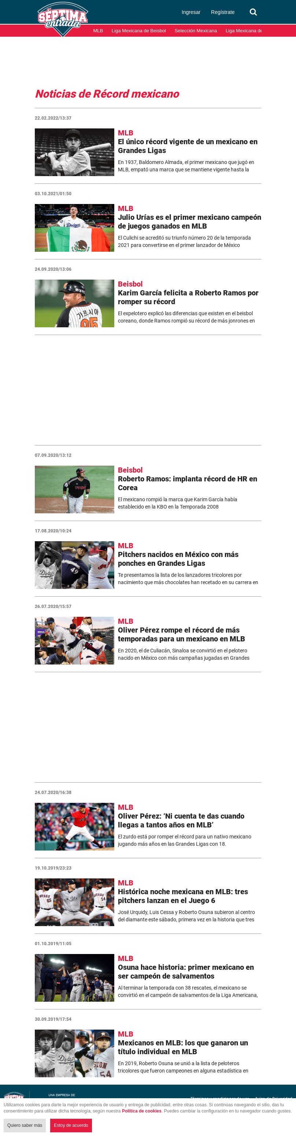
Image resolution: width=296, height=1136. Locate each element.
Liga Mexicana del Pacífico (254, 30)
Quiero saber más (24, 1125)
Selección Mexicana (196, 30)
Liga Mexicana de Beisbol (139, 30)
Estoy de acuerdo (71, 1125)
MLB (98, 30)
